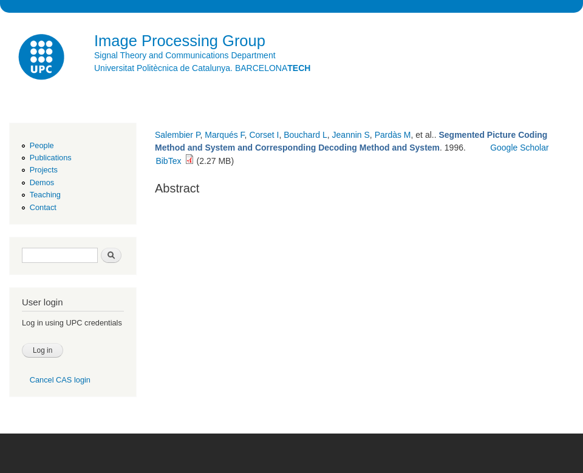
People (42, 145)
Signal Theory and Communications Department (185, 55)
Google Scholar (519, 147)
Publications (51, 157)
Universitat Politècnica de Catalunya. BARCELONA (202, 68)
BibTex (168, 161)
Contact (43, 207)
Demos (42, 182)
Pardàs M (393, 135)
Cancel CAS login (60, 379)
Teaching (45, 194)
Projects (44, 169)
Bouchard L (305, 135)
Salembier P (177, 135)
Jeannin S (351, 135)
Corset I (264, 135)
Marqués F (224, 135)
